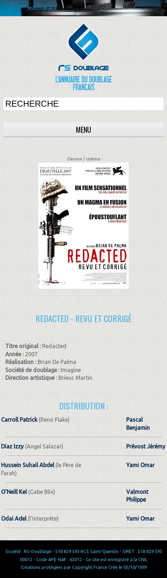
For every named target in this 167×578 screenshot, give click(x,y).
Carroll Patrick (19, 419)
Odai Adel (13, 518)
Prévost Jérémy (145, 446)
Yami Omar (140, 465)
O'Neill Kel (14, 492)
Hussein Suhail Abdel (27, 465)
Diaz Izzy (12, 446)
